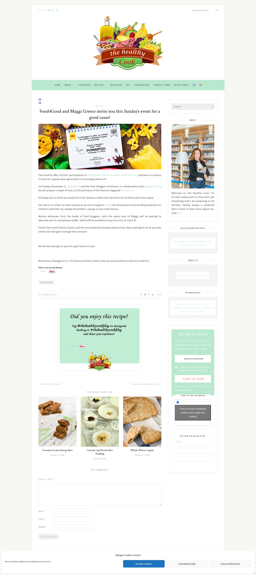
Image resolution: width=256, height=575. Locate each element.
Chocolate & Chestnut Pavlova (146, 384)
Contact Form (162, 85)
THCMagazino (142, 85)
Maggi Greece (152, 186)
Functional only (187, 563)
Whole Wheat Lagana (142, 450)
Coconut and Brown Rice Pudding (100, 452)
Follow (178, 441)
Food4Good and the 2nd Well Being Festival (112, 175)
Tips (128, 85)
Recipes (99, 85)
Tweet (43, 271)
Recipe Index (181, 85)
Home (57, 85)
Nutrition (116, 85)
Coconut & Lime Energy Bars (57, 450)
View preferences (230, 563)
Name (41, 511)
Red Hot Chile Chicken (49, 384)
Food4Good (73, 186)
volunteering (46, 282)
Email (41, 519)
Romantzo (127, 190)
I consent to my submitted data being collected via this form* (194, 369)
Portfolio (84, 85)
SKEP (108, 205)
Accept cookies (144, 563)
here (179, 213)
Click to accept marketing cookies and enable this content (193, 412)
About (68, 85)
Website (41, 526)
